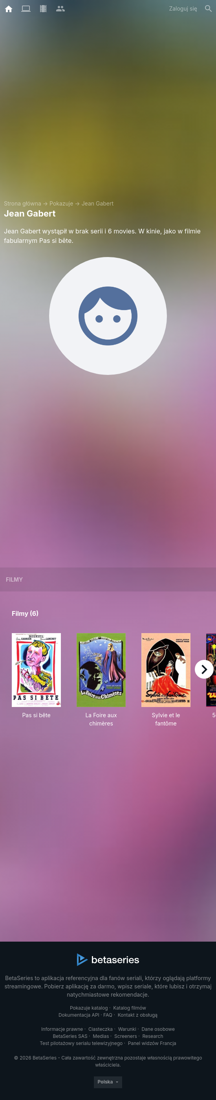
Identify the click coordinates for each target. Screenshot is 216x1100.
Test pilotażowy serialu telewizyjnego (81, 1043)
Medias (101, 1036)
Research (152, 1036)
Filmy (14, 579)
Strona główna (22, 203)
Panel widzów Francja (152, 1043)
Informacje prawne (62, 1029)
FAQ (107, 1015)
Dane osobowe (158, 1029)
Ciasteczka (100, 1029)
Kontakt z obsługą (137, 1015)
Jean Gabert (97, 203)
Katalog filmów (129, 1008)
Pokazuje (61, 203)
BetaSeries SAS (70, 1036)
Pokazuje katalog (89, 1008)
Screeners (125, 1036)
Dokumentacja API (79, 1015)
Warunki (127, 1029)
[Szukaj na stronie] (208, 8)
